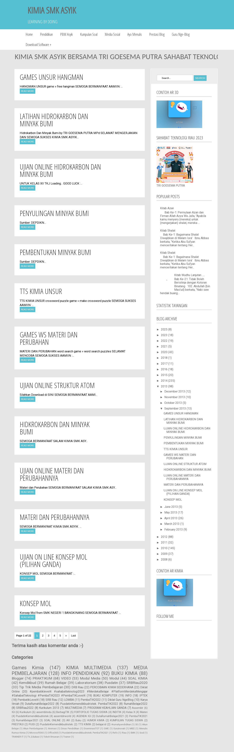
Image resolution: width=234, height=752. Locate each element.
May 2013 (171, 512)
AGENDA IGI (83, 716)
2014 (164, 380)
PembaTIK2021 (138, 716)
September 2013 (175, 408)
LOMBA (69, 699)
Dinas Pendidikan (70, 728)
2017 (164, 363)
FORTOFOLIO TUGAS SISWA (91, 712)
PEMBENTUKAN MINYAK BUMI (55, 252)
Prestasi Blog (157, 34)
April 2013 (171, 518)
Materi (144, 712)
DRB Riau (77, 687)
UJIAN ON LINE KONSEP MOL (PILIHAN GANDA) (53, 560)
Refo (115, 732)
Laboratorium (85, 683)
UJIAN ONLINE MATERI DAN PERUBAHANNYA (52, 474)
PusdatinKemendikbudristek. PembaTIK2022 (89, 704)
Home (29, 34)
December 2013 (175, 391)
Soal (141, 732)
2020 (164, 352)
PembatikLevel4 (28, 699)
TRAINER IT (17, 736)
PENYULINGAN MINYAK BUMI (54, 213)
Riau (124, 732)
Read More (27, 91)
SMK (133, 732)
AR (68, 720)
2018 (164, 358)
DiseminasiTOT (91, 728)
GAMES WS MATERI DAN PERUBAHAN (49, 338)
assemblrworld (62, 716)
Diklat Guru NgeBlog (120, 699)
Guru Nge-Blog (181, 34)
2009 (164, 554)
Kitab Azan (167, 208)
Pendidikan (46, 34)
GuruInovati (119, 728)
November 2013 (175, 397)
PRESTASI (18, 724)
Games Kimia (28, 667)
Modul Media (90, 678)
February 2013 (174, 529)
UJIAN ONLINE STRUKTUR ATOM (57, 385)
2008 (164, 559)
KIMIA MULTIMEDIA (89, 667)
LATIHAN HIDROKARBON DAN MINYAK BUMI (54, 120)
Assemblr (137, 708)
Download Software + (38, 44)
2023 (164, 335)
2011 (164, 542)
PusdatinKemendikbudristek (32, 716)
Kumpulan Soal (88, 34)
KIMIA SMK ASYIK (51, 10)
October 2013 (173, 403)
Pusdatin (111, 683)
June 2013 (171, 507)
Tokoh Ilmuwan (51, 736)
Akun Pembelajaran (33, 728)
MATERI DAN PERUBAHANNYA (54, 517)
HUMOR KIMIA (95, 720)
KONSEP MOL (35, 603)
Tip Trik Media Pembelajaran (41, 687)
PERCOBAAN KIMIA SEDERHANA (111, 687)
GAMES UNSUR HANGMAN (51, 77)
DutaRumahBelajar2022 (39, 704)
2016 (164, 369)
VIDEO (66, 678)
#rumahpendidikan (121, 724)
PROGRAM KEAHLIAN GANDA (107, 708)
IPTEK (143, 695)
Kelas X (130, 712)
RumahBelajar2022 (136, 704)
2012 (164, 537)
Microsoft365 (36, 732)
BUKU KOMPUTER (105, 695)
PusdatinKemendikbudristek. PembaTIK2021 (85, 732)
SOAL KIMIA (138, 678)
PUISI (32, 724)
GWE (106, 728)
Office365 (53, 732)
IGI (13, 712)
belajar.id (101, 724)
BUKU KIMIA (124, 673)
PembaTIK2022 (91, 699)
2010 (164, 548)
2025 (164, 329)
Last (73, 635)
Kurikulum (25, 712)
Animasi (52, 728)
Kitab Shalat (167, 230)
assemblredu (44, 712)
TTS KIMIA (84, 724)
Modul (114, 678)
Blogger (18, 678)
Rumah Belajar (56, 683)
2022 (164, 341)
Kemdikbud (27, 683)
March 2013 (172, 524)
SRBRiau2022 (25, 708)
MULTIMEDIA (73, 708)
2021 (164, 346)
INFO (128, 695)
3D (136, 724)
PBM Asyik (66, 34)
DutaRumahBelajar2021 (110, 716)
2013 (164, 386)
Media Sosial (112, 34)
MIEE (132, 728)
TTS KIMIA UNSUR (41, 291)
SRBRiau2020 (137, 683)
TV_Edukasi (33, 736)
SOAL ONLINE (52, 720)
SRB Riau (51, 699)
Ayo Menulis (134, 34)
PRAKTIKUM (42, 678)
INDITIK (116, 712)
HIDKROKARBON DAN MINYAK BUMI (55, 428)
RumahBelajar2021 (27, 720)
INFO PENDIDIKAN (80, 673)
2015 (164, 375)
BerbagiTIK (62, 712)
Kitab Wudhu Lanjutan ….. (189, 275)
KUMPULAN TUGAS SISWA (126, 720)
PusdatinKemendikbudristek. (56, 724)
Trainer (66, 736)
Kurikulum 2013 (49, 708)
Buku (78, 720)
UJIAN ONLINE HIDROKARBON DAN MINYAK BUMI (60, 170)
